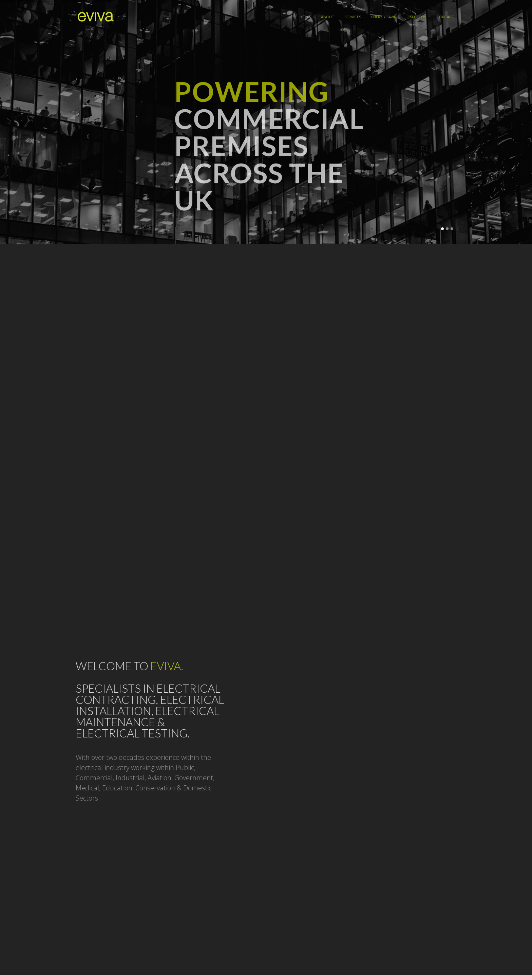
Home (305, 17)
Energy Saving (385, 17)
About (327, 17)
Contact (445, 17)
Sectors (418, 17)
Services (352, 17)
